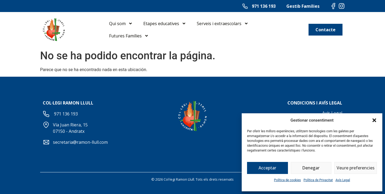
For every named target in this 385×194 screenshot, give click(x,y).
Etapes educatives (164, 23)
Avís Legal (343, 180)
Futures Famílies (129, 36)
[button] (374, 120)
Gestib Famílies (302, 6)
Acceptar (267, 168)
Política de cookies (287, 180)
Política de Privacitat (318, 180)
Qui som (121, 23)
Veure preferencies (355, 168)
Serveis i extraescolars (222, 23)
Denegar (311, 168)
